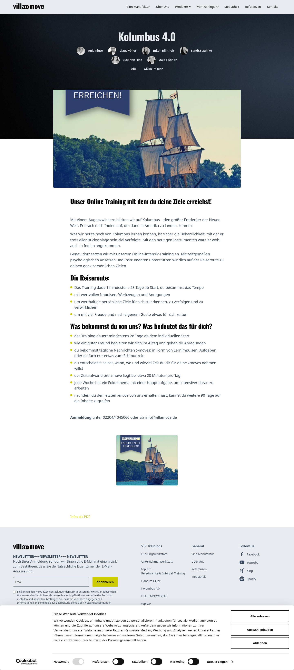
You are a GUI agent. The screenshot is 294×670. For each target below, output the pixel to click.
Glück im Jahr (154, 71)
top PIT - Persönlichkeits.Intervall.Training (163, 574)
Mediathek (231, 7)
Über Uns (162, 7)
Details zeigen (217, 662)
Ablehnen (260, 643)
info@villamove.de (161, 420)
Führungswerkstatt (154, 557)
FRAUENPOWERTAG (154, 599)
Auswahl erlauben (260, 630)
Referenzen (253, 7)
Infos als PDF (80, 519)
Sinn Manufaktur (138, 7)
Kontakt (272, 7)
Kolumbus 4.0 (150, 591)
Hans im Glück (150, 584)
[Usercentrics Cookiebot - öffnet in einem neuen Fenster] (26, 662)
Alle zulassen (260, 616)
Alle (132, 71)
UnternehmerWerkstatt (157, 564)
